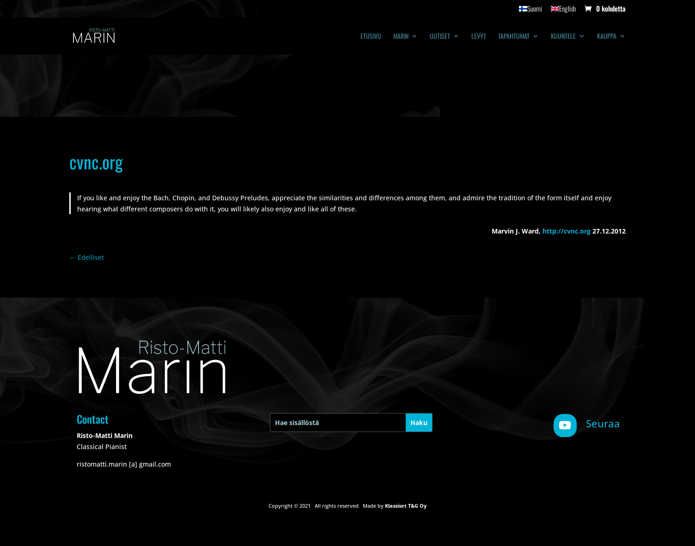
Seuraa (603, 423)
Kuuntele (563, 37)
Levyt (478, 37)
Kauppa (606, 37)
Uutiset (440, 37)
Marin (400, 37)
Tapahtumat (514, 37)
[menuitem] (530, 11)
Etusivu (370, 37)
